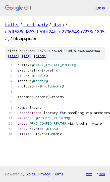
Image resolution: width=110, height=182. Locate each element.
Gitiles (30, 174)
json (101, 174)
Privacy (44, 174)
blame (41, 56)
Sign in (99, 8)
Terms (58, 174)
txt (89, 174)
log (27, 56)
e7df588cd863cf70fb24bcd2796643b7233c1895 (54, 32)
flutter (12, 24)
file (14, 56)
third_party (35, 24)
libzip (58, 24)
